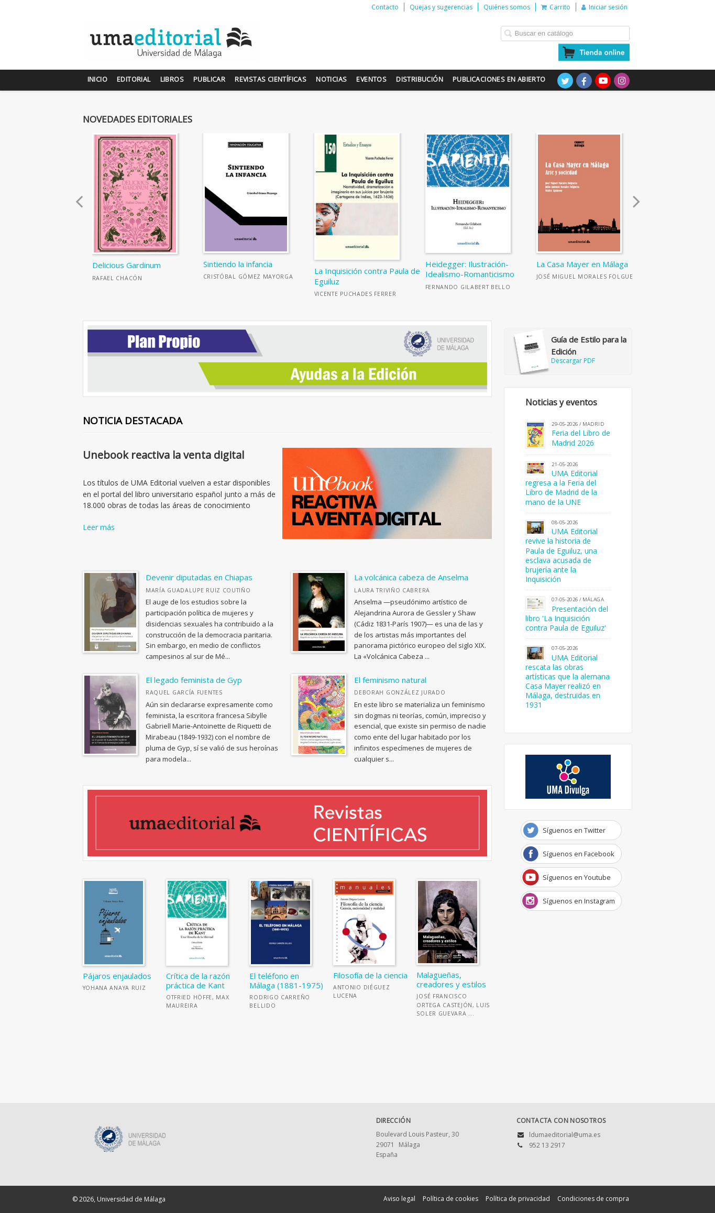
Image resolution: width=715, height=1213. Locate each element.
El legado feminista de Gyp (194, 680)
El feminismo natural (390, 680)
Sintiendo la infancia (237, 264)
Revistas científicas (270, 79)
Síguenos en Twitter (574, 830)
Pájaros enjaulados (117, 976)
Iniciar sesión (604, 7)
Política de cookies (450, 1198)
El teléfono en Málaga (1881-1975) (286, 980)
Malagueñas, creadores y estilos (451, 979)
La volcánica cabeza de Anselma (411, 577)
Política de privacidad (518, 1198)
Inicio (97, 79)
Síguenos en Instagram (579, 901)
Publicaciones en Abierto (499, 79)
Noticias (331, 79)
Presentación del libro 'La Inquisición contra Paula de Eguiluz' (567, 618)
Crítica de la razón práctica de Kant (198, 980)
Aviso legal (399, 1198)
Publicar (209, 79)
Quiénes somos (506, 7)
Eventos (371, 79)
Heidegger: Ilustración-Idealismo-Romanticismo (469, 269)
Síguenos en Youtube (577, 877)
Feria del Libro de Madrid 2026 (581, 437)
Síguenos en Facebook (578, 853)
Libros (172, 79)
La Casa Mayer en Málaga (582, 264)
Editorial (134, 79)
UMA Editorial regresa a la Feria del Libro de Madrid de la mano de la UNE (561, 487)
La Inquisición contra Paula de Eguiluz (367, 276)
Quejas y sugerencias (441, 7)
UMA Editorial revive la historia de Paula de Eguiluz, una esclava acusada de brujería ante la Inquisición (561, 555)
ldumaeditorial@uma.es (564, 1134)
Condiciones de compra (593, 1198)
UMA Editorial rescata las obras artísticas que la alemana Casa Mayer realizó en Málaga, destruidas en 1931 (567, 681)
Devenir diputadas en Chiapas (199, 577)
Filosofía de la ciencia (370, 975)
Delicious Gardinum (126, 265)
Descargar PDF (571, 350)
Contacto (385, 7)
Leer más (99, 527)
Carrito (555, 7)
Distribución (419, 79)
